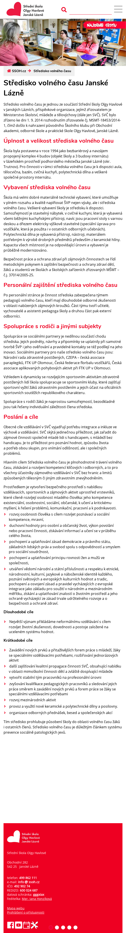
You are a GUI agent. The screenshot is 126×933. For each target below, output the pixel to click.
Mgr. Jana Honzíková (37, 899)
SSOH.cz (19, 71)
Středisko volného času (52, 71)
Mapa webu (15, 908)
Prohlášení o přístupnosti (25, 912)
